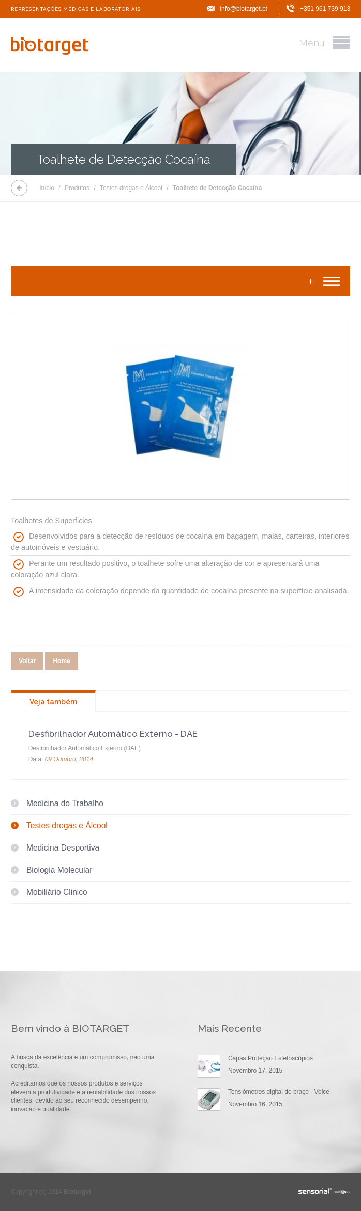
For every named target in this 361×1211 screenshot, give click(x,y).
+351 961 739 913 (325, 8)
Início (46, 188)
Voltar (27, 661)
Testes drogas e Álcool (131, 188)
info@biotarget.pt (243, 8)
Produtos (77, 188)
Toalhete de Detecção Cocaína (217, 188)
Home (61, 661)
